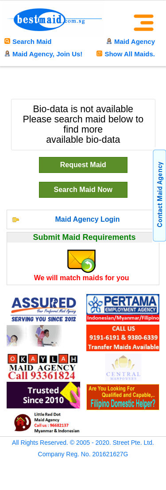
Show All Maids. (126, 54)
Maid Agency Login (87, 219)
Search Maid (27, 41)
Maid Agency (130, 41)
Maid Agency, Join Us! (43, 54)
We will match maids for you (81, 278)
